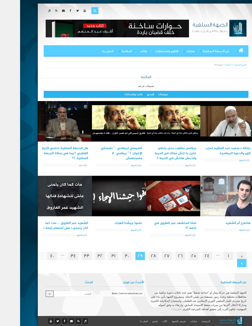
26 (160, 256)
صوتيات (143, 94)
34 (53, 256)
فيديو (130, 94)
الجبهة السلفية (220, 65)
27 (146, 256)
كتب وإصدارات (113, 94)
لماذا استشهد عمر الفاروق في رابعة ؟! (155, 225)
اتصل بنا (87, 51)
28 (133, 256)
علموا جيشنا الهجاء (108, 223)
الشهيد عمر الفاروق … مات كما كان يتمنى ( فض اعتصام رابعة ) (45, 225)
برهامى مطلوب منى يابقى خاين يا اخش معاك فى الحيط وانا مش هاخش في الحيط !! (155, 153)
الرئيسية (186, 321)
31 (93, 256)
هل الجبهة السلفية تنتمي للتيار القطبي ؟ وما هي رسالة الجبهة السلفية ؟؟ (45, 153)
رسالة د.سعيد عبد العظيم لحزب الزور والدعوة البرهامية (207, 151)
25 (173, 256)
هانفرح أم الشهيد (217, 223)
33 (66, 256)
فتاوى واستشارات (146, 51)
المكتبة (106, 51)
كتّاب (123, 51)
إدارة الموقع (224, 160)
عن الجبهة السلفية (196, 51)
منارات (170, 51)
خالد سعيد (63, 165)
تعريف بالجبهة (158, 321)
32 (79, 256)
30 (107, 256)
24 (187, 256)
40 (32, 256)
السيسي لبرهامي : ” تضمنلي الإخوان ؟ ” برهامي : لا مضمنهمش (101, 153)
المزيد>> (156, 309)
